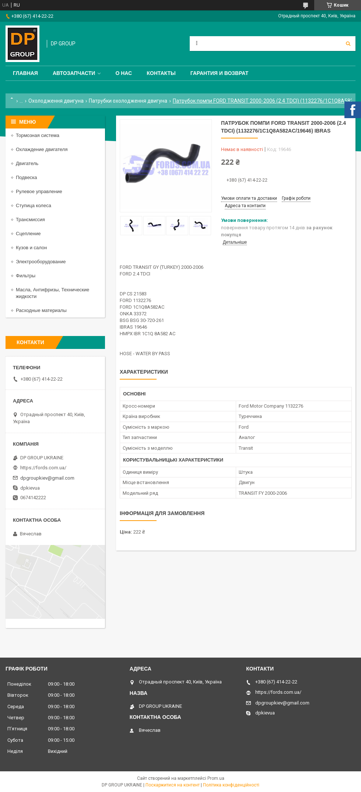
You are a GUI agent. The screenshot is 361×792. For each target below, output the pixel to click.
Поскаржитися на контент (173, 785)
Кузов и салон (31, 247)
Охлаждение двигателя (41, 149)
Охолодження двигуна (56, 101)
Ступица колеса (33, 205)
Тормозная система (37, 135)
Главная (25, 73)
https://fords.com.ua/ (43, 467)
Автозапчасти (74, 73)
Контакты (161, 73)
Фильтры (25, 275)
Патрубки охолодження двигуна (128, 101)
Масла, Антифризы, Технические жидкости (52, 293)
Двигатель (27, 163)
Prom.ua (215, 778)
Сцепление (28, 233)
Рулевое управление (39, 191)
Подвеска (26, 177)
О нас (123, 73)
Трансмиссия (30, 219)
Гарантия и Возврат (219, 73)
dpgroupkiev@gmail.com (47, 478)
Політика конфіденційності (231, 785)
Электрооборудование (41, 261)
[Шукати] (348, 43)
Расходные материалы (41, 310)
